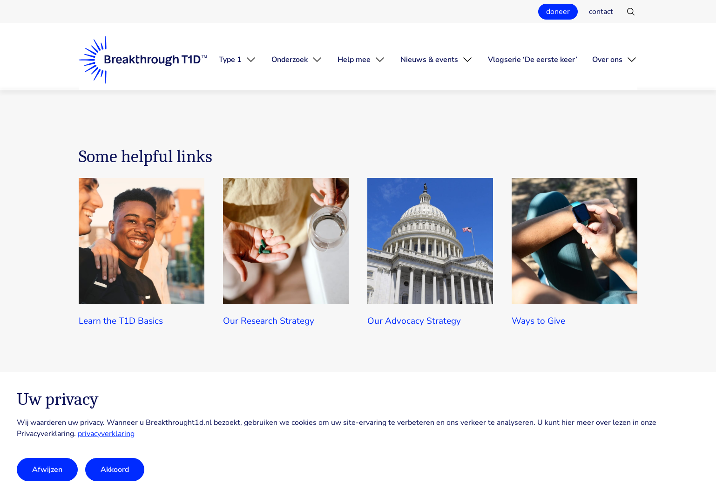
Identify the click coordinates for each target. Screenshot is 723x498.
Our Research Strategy (268, 321)
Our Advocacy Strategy (414, 321)
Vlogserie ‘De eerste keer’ (532, 60)
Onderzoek (289, 59)
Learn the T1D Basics (121, 321)
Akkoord (115, 469)
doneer (558, 12)
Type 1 (230, 59)
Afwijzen (47, 469)
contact (601, 12)
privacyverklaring (106, 434)
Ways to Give (538, 321)
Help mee (354, 59)
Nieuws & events (429, 59)
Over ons (607, 59)
